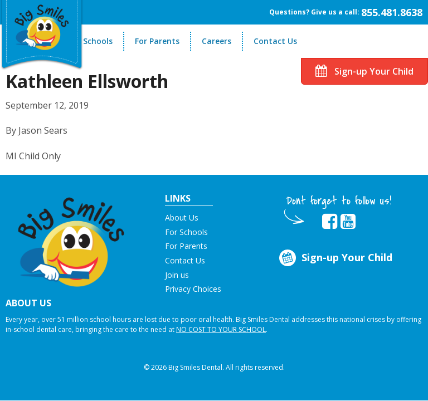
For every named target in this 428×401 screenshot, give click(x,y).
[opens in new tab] (329, 222)
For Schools (91, 41)
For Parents (157, 41)
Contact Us (275, 41)
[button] (71, 238)
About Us (181, 217)
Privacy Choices (193, 288)
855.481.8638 (391, 12)
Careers (216, 41)
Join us (177, 275)
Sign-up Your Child (364, 71)
